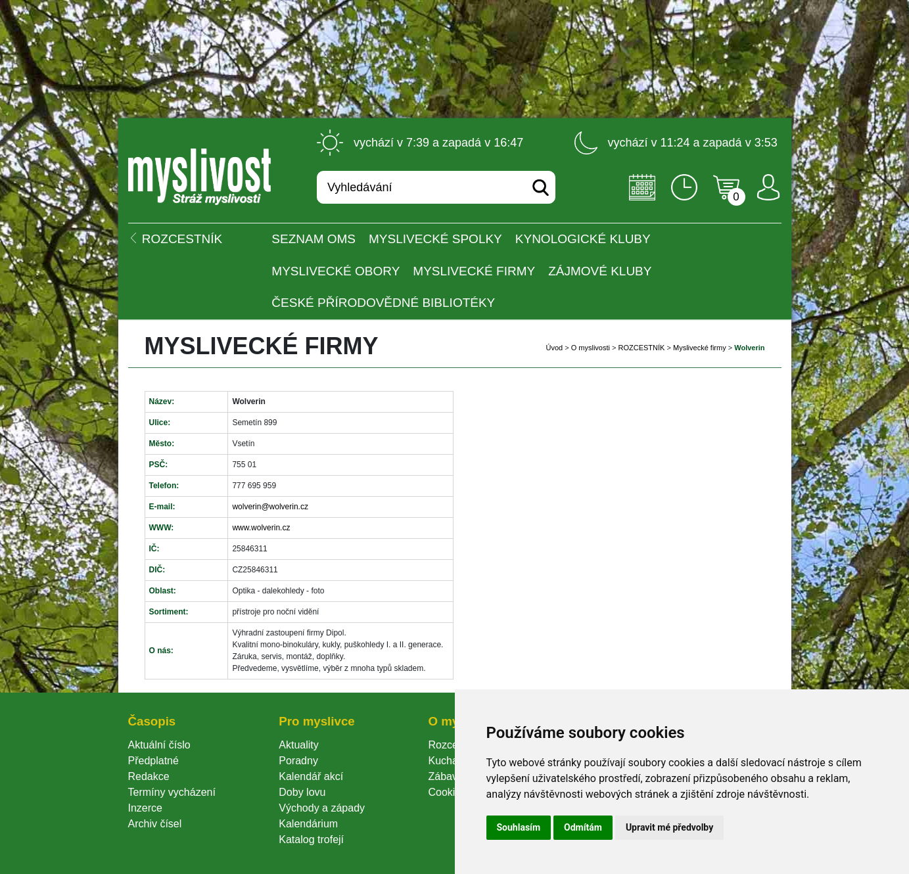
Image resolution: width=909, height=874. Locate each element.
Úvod (554, 348)
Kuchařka (450, 760)
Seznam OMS (313, 239)
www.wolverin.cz (261, 527)
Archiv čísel (155, 823)
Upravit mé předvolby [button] (669, 827)
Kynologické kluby (583, 239)
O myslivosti (590, 348)
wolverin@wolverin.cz (270, 506)
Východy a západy (322, 808)
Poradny (298, 760)
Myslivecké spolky (435, 239)
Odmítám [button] (583, 827)
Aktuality (298, 744)
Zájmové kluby (599, 271)
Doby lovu (302, 792)
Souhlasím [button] (519, 827)
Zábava (445, 776)
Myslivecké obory (335, 271)
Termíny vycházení (172, 792)
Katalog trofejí (311, 839)
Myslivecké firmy (474, 271)
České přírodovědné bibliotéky (383, 303)
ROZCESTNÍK (641, 348)
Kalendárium (308, 823)
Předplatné (153, 760)
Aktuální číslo (159, 744)
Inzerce (145, 808)
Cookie (447, 792)
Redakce (149, 776)
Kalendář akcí (311, 776)
